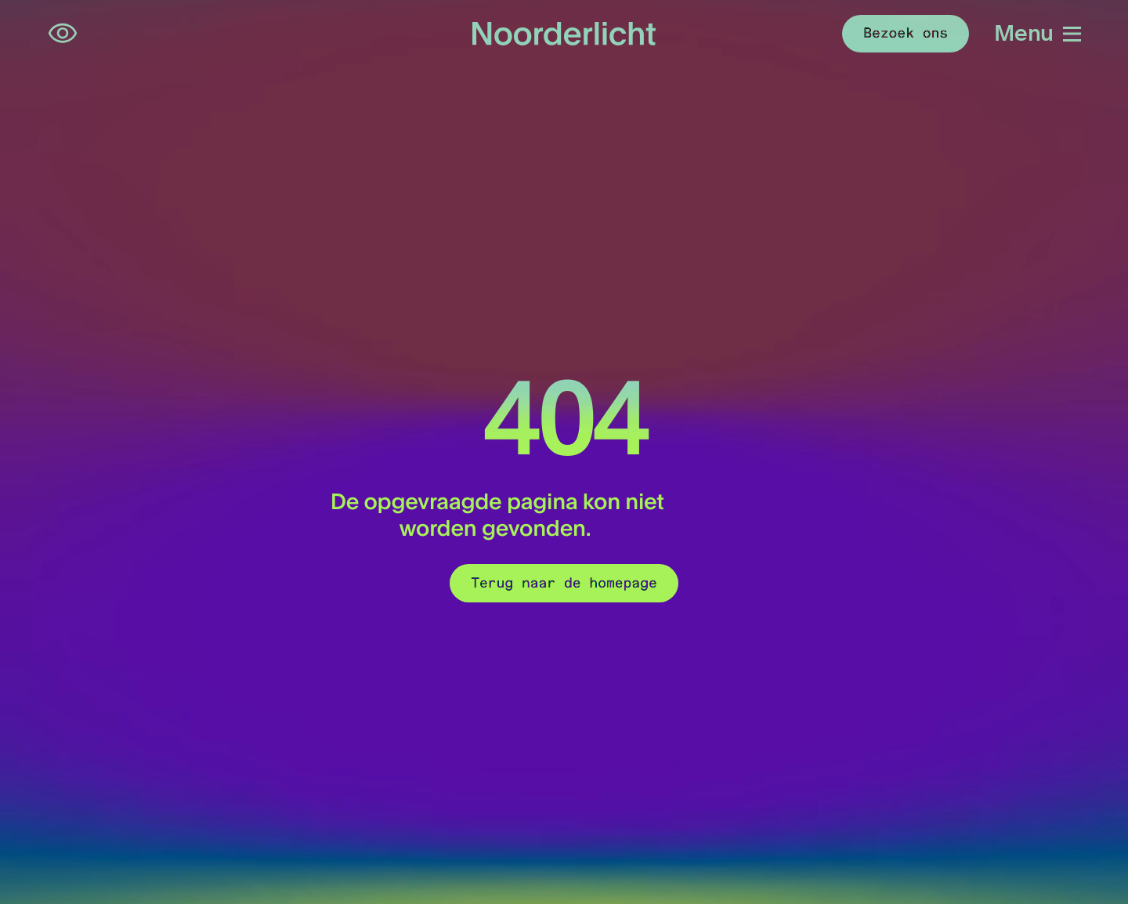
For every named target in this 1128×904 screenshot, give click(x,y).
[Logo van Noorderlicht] (564, 33)
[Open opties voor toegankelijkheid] (62, 33)
